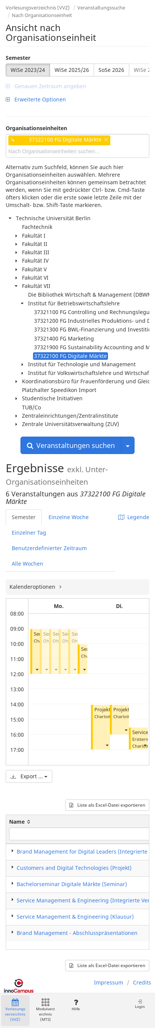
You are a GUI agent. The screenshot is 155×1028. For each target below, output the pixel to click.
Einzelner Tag (29, 532)
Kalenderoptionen (33, 586)
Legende (133, 517)
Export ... (29, 776)
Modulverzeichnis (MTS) (45, 1010)
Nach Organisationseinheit (42, 15)
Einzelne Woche (69, 517)
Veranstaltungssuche (101, 7)
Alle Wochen (27, 563)
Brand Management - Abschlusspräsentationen (77, 932)
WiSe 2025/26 (72, 69)
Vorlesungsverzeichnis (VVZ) (38, 7)
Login (140, 1004)
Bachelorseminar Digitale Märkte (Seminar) (72, 884)
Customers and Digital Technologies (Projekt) (74, 867)
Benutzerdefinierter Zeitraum (49, 548)
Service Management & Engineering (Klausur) (75, 916)
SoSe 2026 (111, 69)
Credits (142, 982)
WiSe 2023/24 (28, 69)
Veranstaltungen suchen (71, 445)
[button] (37, 669)
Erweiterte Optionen (36, 99)
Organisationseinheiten (36, 128)
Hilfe (75, 1005)
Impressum (108, 982)
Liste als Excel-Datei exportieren (107, 805)
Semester (18, 57)
